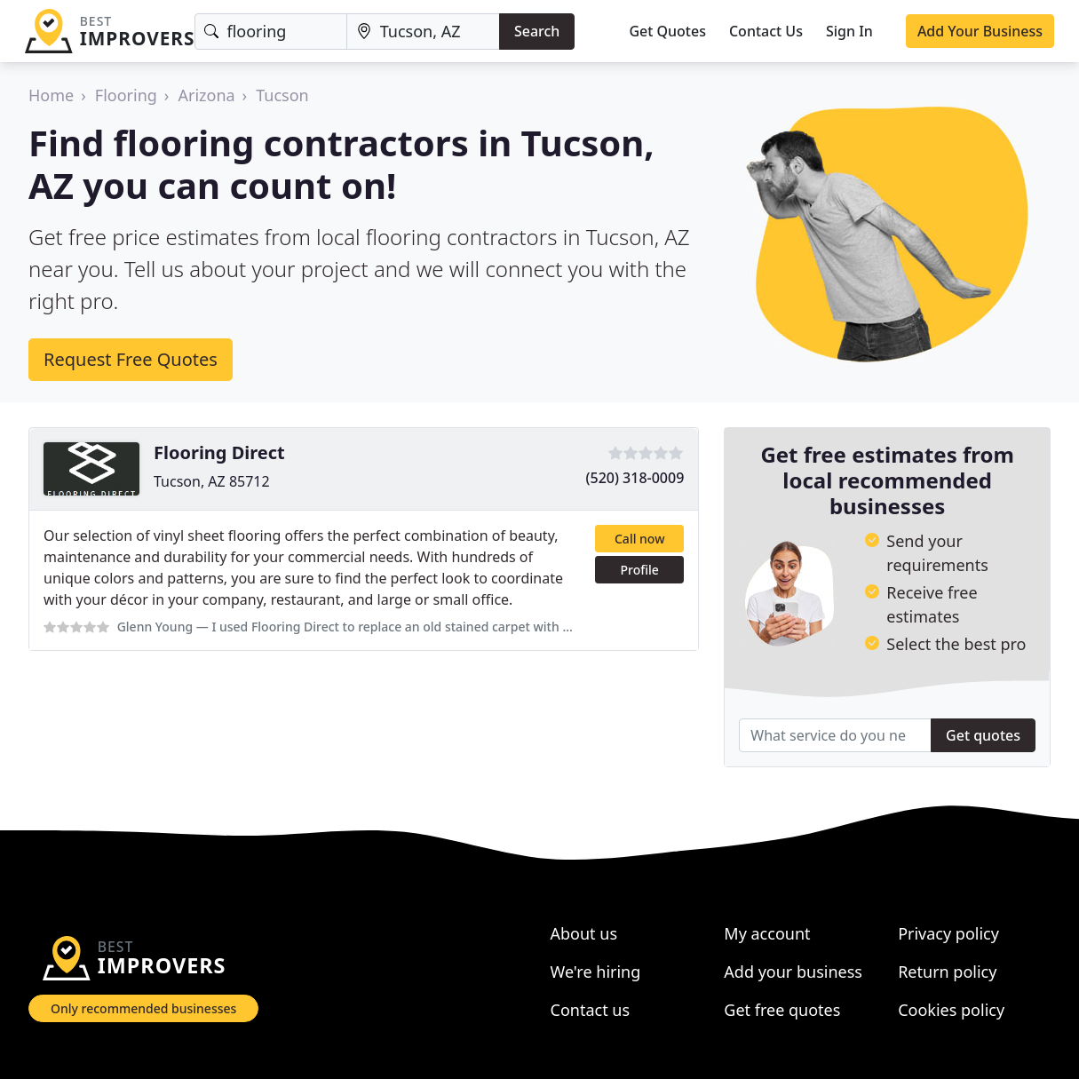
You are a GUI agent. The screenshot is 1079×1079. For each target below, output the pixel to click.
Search (536, 31)
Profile (640, 569)
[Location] (423, 31)
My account (767, 933)
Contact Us (766, 31)
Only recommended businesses (143, 1008)
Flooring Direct (219, 452)
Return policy (947, 971)
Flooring (126, 95)
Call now (639, 538)
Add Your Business (980, 31)
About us (584, 933)
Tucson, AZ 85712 (212, 481)
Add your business (793, 971)
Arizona (206, 95)
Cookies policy (951, 1009)
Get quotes (983, 735)
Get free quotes (782, 1009)
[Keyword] (270, 31)
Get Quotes (667, 31)
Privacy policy (948, 933)
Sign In (849, 31)
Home (51, 95)
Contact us (591, 1009)
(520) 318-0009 (635, 478)
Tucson (282, 95)
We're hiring (596, 971)
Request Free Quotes (131, 359)
